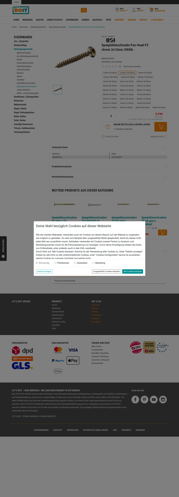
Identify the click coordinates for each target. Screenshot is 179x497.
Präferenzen (63, 263)
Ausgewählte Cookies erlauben (106, 271)
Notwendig (44, 263)
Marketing (100, 263)
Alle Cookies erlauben (132, 271)
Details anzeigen (44, 271)
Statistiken (82, 263)
